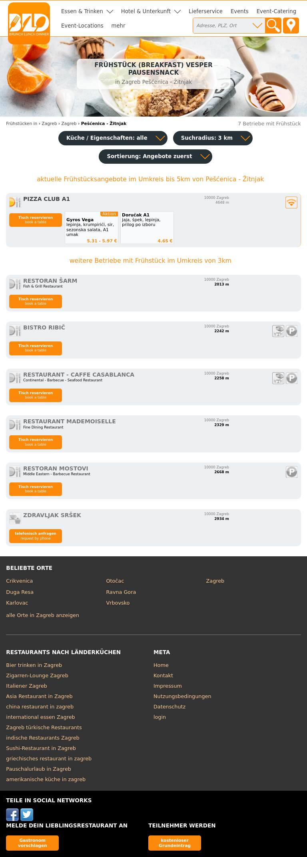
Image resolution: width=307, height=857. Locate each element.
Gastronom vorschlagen (32, 843)
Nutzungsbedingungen (182, 696)
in (21, 123)
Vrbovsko (118, 603)
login (160, 717)
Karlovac (17, 603)
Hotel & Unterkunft (146, 11)
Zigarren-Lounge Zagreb (37, 675)
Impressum (168, 686)
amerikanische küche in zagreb (46, 779)
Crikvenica (19, 581)
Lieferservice (206, 11)
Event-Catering (276, 11)
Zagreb (215, 581)
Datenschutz (169, 707)
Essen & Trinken (82, 11)
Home (161, 665)
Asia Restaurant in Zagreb (39, 696)
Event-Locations (82, 26)
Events (240, 11)
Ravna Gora (121, 592)
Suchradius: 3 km (207, 138)
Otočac (115, 581)
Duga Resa (20, 592)
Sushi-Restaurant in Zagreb (41, 748)
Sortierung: (149, 156)
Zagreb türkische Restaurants (44, 727)
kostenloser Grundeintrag (175, 843)
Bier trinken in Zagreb (34, 665)
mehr (119, 26)
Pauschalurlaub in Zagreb (38, 769)
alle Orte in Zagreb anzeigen (42, 615)
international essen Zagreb (40, 717)
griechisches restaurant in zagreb (49, 759)
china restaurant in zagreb (40, 707)
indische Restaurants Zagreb (42, 738)
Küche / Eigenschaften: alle (107, 138)
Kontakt (163, 675)
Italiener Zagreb (26, 686)
